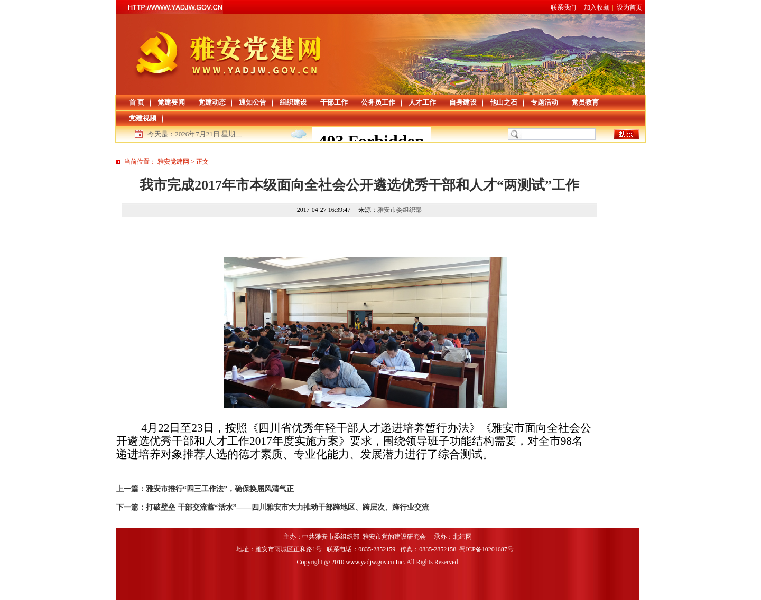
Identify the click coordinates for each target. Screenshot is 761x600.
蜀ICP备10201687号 (487, 549)
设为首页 (629, 7)
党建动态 (212, 102)
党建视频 (142, 118)
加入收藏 (596, 7)
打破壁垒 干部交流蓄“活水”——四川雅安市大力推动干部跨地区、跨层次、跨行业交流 (287, 507)
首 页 (136, 102)
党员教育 (585, 102)
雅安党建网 (173, 161)
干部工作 (334, 102)
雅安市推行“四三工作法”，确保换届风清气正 (220, 489)
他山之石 (503, 102)
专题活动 (544, 102)
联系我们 (563, 7)
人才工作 (422, 102)
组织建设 (293, 102)
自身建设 (463, 102)
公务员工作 (378, 102)
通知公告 (252, 102)
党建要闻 (171, 102)
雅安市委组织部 (399, 209)
